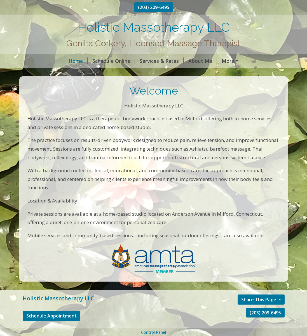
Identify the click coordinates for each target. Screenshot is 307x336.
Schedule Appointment (51, 328)
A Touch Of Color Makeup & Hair (161, 73)
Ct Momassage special (234, 73)
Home (36, 60)
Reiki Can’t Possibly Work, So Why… (71, 73)
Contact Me (196, 60)
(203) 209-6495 (153, 7)
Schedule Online (72, 60)
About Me (161, 60)
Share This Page (259, 311)
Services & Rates (120, 60)
